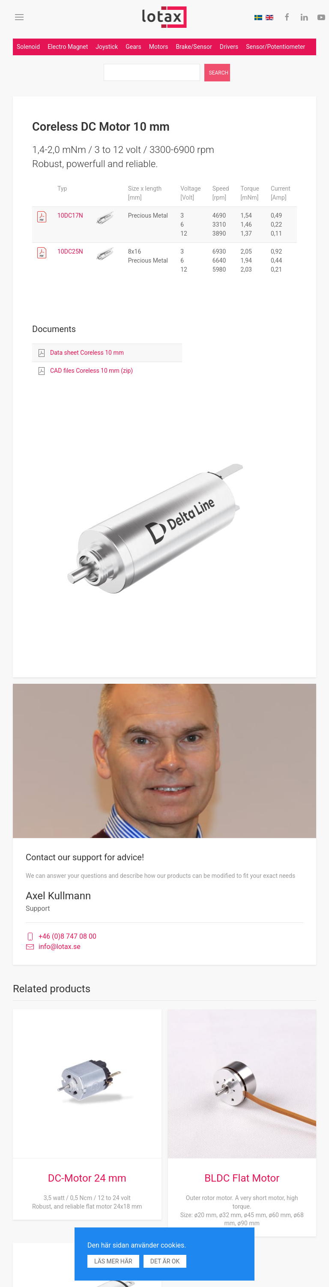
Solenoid (28, 46)
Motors (158, 46)
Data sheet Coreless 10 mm (87, 352)
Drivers (229, 46)
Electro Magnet (68, 46)
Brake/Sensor (194, 46)
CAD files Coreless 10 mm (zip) (91, 370)
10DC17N (70, 215)
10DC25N (70, 251)
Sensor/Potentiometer (275, 46)
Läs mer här (113, 1261)
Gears (133, 46)
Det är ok (164, 1261)
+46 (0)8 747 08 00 (61, 936)
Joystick (107, 46)
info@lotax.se (53, 947)
